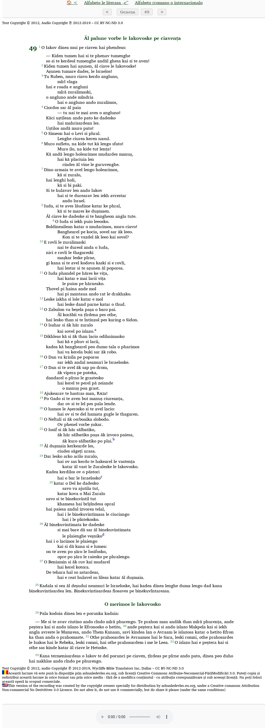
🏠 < (72, 2)
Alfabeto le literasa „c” (106, 2)
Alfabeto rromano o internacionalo (169, 2)
